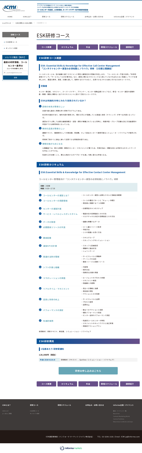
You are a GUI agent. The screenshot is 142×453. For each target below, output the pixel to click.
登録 (15, 77)
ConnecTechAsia (118, 419)
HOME (10, 16)
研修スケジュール (67, 16)
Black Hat (116, 413)
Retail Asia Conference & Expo (123, 422)
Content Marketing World (121, 416)
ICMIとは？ (5, 411)
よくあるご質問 (7, 413)
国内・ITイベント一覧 (120, 411)
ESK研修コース (11, 42)
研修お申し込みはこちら (88, 370)
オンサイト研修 (12, 48)
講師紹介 (130, 47)
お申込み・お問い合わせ (94, 16)
